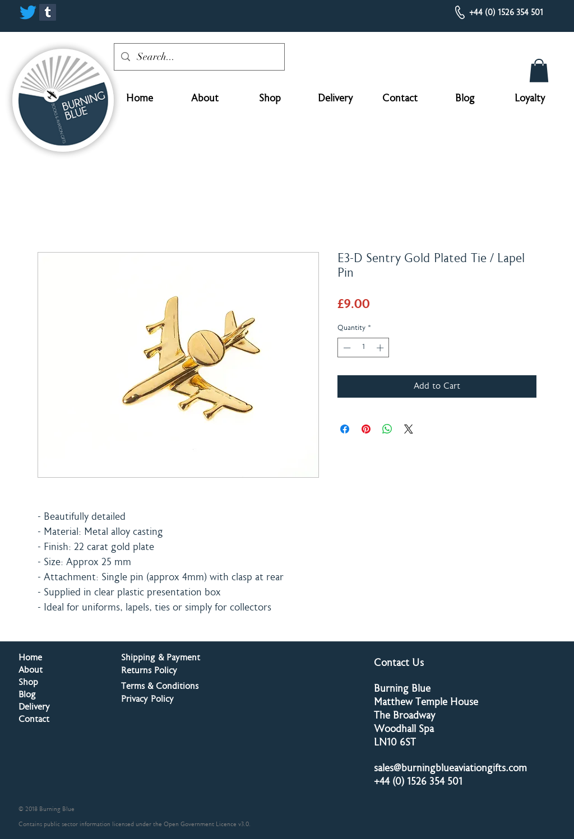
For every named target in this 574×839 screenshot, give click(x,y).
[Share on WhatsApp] (387, 429)
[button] (539, 70)
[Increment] (381, 347)
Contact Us (399, 664)
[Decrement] (346, 347)
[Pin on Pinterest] (366, 429)
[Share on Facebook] (344, 429)
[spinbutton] (363, 347)
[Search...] (199, 57)
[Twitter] (28, 12)
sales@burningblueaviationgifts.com (450, 769)
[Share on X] (408, 429)
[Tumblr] (47, 12)
